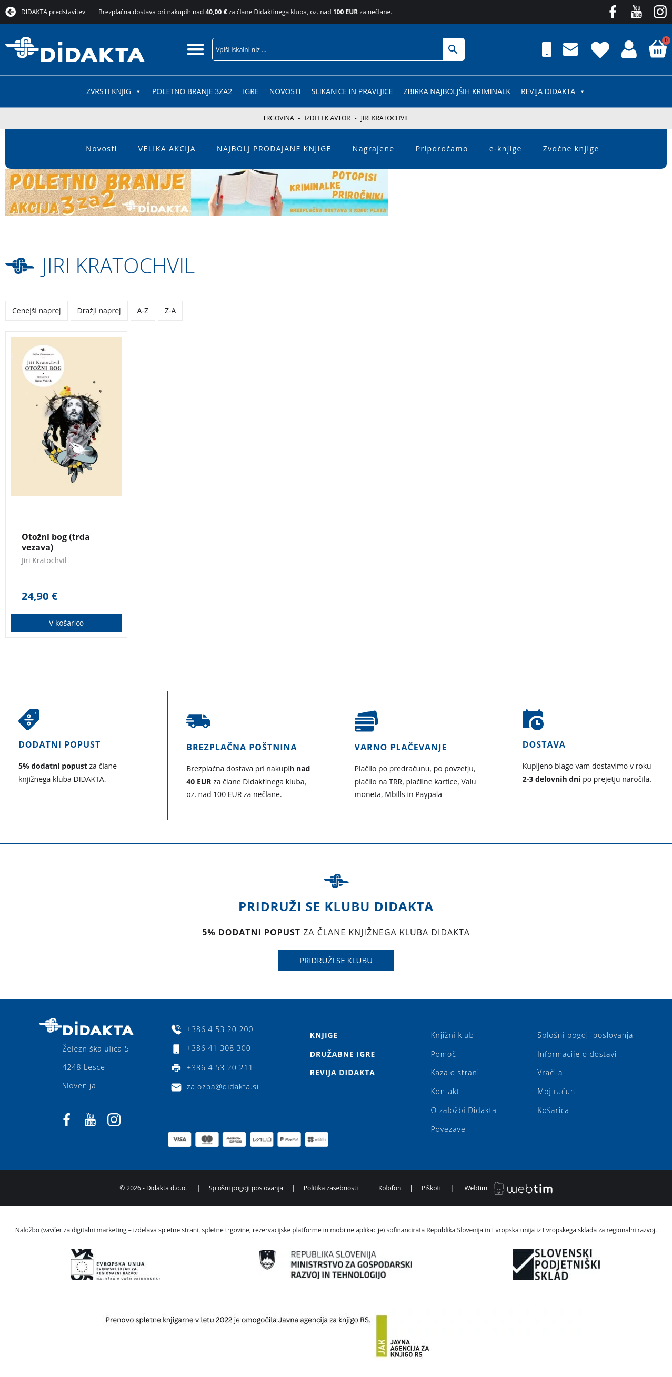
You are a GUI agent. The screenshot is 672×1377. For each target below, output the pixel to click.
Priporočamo (442, 149)
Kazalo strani (454, 1073)
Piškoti (431, 1188)
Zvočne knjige (571, 149)
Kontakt (444, 1092)
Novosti (285, 91)
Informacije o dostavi (576, 1054)
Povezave (448, 1130)
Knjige (323, 1035)
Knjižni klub (452, 1035)
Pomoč (443, 1054)
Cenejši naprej (36, 310)
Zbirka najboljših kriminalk (457, 91)
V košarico (66, 623)
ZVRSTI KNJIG (114, 91)
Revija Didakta (553, 91)
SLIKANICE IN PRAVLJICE (352, 91)
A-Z (142, 310)
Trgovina (278, 118)
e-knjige (505, 149)
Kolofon (389, 1188)
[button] (196, 49)
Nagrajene (374, 149)
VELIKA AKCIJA (167, 149)
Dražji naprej (99, 310)
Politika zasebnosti (331, 1188)
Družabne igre (342, 1054)
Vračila (549, 1073)
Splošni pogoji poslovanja (585, 1035)
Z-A (170, 310)
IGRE (251, 91)
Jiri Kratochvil (119, 265)
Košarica (553, 1111)
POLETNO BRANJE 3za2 (192, 91)
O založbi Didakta (463, 1111)
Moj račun (556, 1092)
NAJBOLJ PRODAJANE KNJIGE (274, 149)
